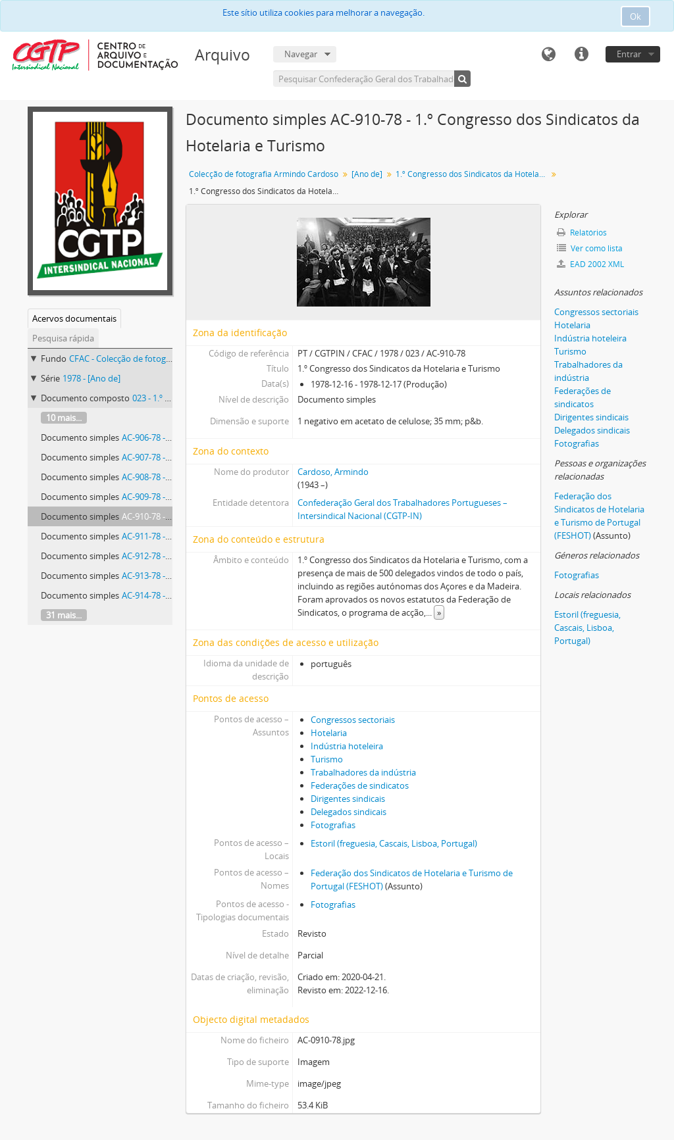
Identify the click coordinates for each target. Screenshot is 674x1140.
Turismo (327, 759)
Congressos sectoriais (353, 720)
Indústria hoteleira (347, 746)
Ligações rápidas (581, 54)
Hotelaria (329, 733)
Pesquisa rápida (63, 338)
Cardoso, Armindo (333, 472)
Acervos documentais (74, 318)
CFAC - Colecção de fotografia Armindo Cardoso (162, 358)
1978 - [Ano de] (91, 378)
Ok (635, 16)
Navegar (300, 54)
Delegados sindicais (348, 812)
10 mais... (64, 418)
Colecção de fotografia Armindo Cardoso (263, 174)
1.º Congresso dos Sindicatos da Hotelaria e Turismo (473, 174)
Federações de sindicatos (360, 785)
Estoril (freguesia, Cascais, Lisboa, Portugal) (394, 843)
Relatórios (582, 232)
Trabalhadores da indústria (363, 772)
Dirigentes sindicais (348, 799)
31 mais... (64, 615)
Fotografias (333, 825)
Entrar (629, 54)
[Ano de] (366, 174)
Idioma (548, 54)
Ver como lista (590, 248)
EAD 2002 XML (590, 264)
